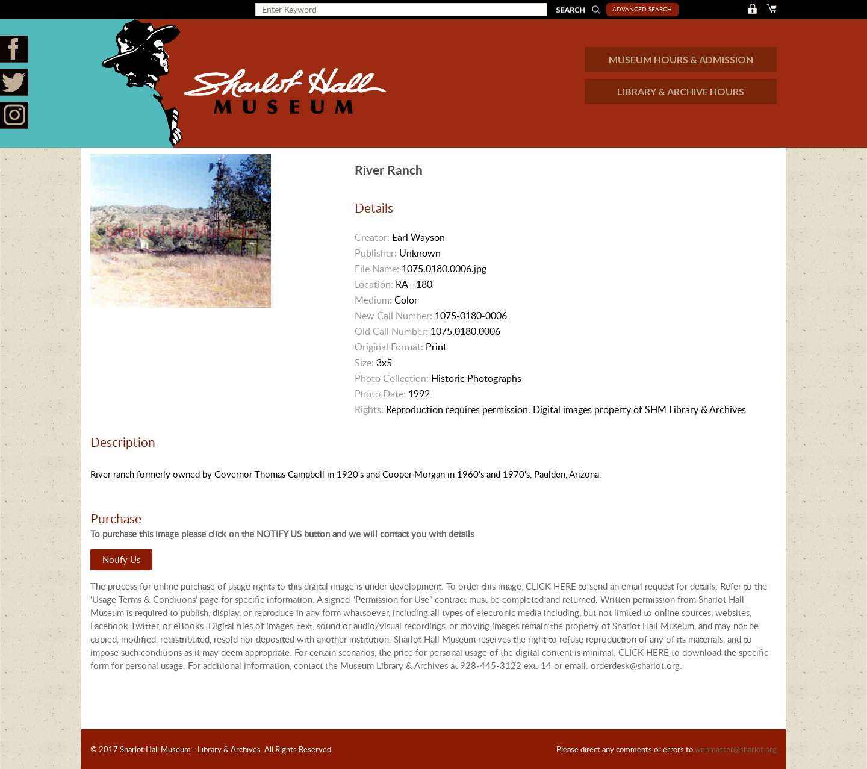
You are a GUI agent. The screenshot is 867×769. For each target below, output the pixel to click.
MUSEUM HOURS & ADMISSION (681, 59)
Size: (364, 362)
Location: (374, 284)
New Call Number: (393, 315)
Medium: (373, 300)
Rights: (369, 409)
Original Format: (389, 346)
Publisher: (376, 253)
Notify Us (121, 559)
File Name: (377, 268)
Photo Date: (380, 393)
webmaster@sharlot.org (736, 749)
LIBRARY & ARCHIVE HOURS (680, 91)
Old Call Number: (391, 331)
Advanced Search (642, 9)
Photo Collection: (392, 378)
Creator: (372, 237)
